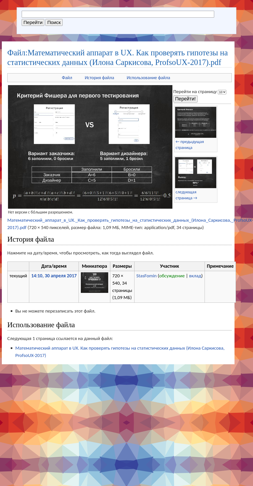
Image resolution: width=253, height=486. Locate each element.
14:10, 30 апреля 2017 (54, 276)
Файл (67, 77)
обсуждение (172, 276)
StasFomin (146, 276)
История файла (99, 77)
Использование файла (148, 77)
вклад (195, 276)
